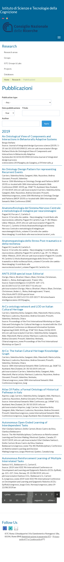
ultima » (51, 500)
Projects (8, 69)
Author (5, 118)
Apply (46, 123)
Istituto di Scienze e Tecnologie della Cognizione (28, 10)
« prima (7, 494)
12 (23, 500)
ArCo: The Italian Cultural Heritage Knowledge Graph (30, 352)
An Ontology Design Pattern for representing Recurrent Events (29, 170)
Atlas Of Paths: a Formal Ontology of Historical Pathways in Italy (30, 391)
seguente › (39, 500)
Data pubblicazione (11, 108)
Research (16, 79)
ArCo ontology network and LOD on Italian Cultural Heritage (27, 308)
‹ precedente (20, 494)
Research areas (11, 52)
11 (17, 500)
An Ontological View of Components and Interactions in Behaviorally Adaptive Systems (29, 138)
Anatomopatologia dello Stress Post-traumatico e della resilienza (31, 242)
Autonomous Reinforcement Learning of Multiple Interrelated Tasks (31, 459)
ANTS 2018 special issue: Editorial (23, 273)
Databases (9, 74)
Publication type (9, 97)
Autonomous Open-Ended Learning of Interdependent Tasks (24, 424)
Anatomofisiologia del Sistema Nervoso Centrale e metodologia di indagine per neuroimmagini (31, 209)
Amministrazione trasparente (34, 536)
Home (6, 79)
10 (10, 500)
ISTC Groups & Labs (12, 63)
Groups (7, 58)
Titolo (25, 108)
